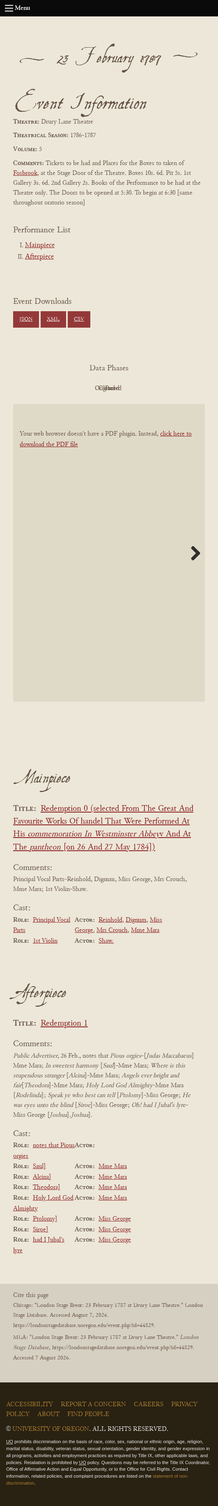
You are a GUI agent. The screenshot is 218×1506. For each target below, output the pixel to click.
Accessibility (29, 1404)
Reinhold (110, 920)
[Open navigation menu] (9, 8)
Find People (88, 1414)
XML (53, 319)
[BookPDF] (109, 552)
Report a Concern (93, 1404)
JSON (25, 319)
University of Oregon (50, 1429)
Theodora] (46, 1187)
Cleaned (129, 388)
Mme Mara (145, 930)
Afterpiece (39, 257)
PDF (39, 388)
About (48, 1414)
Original (84, 388)
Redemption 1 (64, 1023)
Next (192, 553)
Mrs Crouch (112, 930)
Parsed (175, 388)
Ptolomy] (45, 1219)
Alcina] (42, 1177)
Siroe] (40, 1229)
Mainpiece (40, 245)
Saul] (39, 1166)
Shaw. (106, 941)
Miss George (115, 1219)
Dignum (136, 920)
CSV (79, 319)
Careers (148, 1404)
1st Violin (45, 941)
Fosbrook (25, 173)
